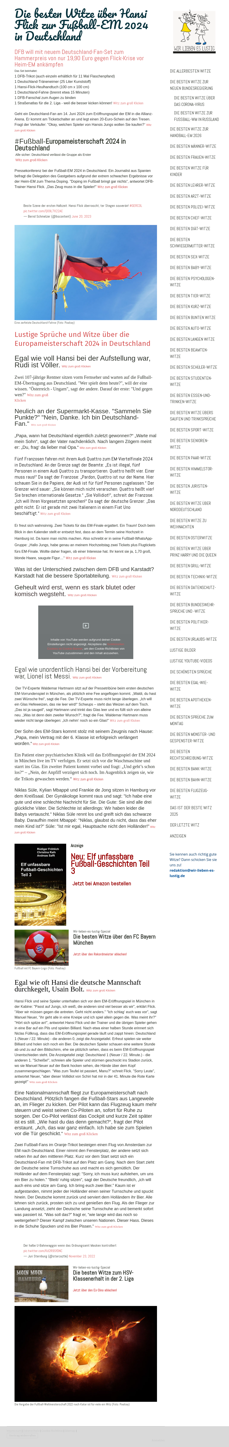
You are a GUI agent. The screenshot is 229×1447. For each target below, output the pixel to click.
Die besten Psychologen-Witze (192, 282)
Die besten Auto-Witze (190, 328)
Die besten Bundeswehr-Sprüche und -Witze (192, 608)
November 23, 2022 (82, 1256)
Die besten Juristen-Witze (189, 489)
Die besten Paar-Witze (190, 458)
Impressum (14, 1430)
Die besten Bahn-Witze (191, 780)
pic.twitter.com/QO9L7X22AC (43, 211)
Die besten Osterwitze (191, 538)
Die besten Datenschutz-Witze (193, 591)
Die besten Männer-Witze (193, 146)
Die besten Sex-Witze (189, 257)
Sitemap (70, 1430)
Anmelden (158, 1440)
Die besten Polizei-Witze (192, 207)
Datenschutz (31, 1430)
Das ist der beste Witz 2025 (191, 811)
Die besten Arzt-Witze (190, 196)
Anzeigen (178, 836)
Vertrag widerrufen (22, 1435)
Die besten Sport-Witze (192, 430)
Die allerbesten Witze (190, 71)
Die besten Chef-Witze (191, 218)
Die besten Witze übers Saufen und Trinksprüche (193, 416)
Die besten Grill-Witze (190, 566)
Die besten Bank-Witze (191, 769)
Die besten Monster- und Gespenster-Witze (192, 738)
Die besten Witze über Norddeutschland (190, 507)
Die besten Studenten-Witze (191, 381)
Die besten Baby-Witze (190, 267)
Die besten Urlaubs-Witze (193, 639)
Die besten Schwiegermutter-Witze (192, 243)
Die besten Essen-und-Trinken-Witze (190, 399)
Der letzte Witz (184, 825)
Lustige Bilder (183, 650)
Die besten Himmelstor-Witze (191, 472)
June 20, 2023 (81, 216)
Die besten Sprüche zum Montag (191, 720)
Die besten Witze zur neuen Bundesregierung (191, 85)
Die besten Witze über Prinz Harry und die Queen (193, 552)
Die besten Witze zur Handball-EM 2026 (189, 132)
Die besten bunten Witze (193, 317)
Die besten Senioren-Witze (189, 444)
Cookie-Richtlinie (52, 1430)
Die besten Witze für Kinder (189, 171)
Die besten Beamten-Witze (189, 353)
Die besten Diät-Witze (190, 228)
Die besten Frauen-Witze (193, 157)
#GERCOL (135, 205)
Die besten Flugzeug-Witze (189, 794)
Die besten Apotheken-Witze (191, 703)
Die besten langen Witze (192, 339)
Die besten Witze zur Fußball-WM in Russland (196, 116)
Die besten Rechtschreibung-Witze (191, 755)
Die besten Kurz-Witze (190, 306)
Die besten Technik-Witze (193, 577)
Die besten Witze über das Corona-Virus (194, 101)
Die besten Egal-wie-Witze (189, 686)
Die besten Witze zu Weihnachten (188, 524)
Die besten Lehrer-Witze (192, 185)
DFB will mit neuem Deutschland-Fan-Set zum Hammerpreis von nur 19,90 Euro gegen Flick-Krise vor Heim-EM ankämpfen (79, 58)
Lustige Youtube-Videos (191, 661)
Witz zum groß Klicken (128, 103)
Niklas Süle (64, 814)
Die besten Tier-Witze (190, 296)
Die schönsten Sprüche (191, 672)
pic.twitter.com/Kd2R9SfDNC (42, 1250)
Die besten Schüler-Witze (193, 367)
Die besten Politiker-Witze (189, 625)
